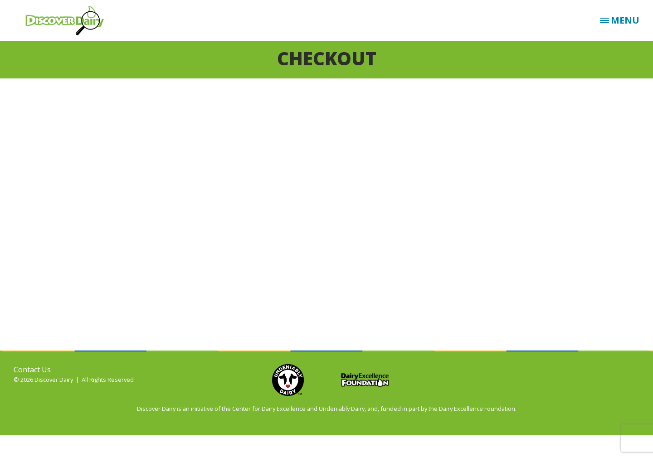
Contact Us (32, 370)
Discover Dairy (68, 20)
